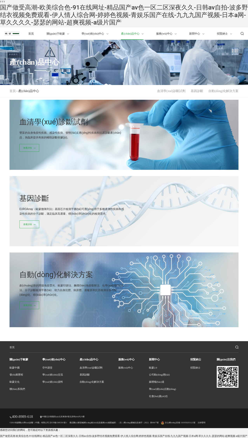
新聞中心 (196, 33)
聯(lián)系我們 (17, 389)
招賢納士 (224, 33)
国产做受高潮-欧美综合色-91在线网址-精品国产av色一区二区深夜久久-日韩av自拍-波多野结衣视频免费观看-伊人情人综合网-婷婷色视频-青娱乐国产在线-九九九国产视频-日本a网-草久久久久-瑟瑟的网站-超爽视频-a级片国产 (124, 15)
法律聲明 (201, 423)
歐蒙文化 (15, 382)
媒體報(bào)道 (156, 382)
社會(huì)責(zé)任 (158, 396)
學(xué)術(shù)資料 (52, 382)
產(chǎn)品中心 (132, 33)
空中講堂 (47, 367)
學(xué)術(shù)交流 (52, 374)
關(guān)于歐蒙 (58, 33)
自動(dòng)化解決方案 (223, 91)
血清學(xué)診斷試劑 (171, 91)
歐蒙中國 (15, 367)
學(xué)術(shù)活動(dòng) (162, 389)
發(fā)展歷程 (16, 374)
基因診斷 (197, 91)
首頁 (31, 33)
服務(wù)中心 (166, 33)
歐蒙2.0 (153, 367)
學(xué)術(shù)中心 (95, 33)
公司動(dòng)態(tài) (159, 374)
